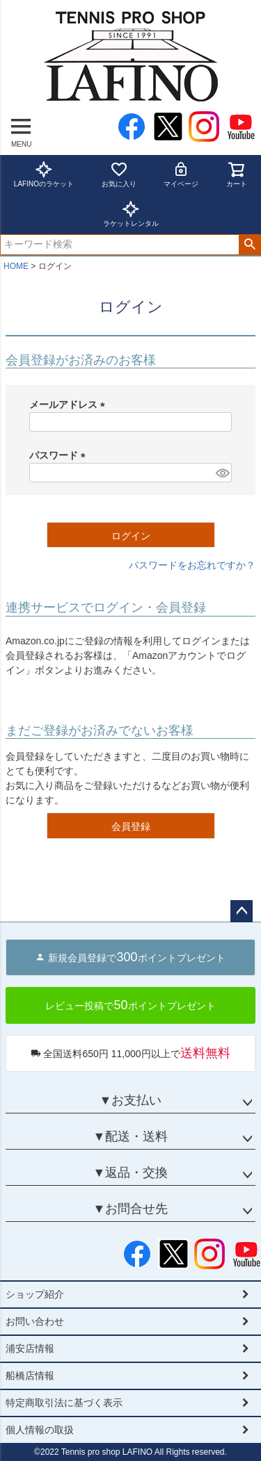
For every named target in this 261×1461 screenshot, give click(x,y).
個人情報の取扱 (40, 1429)
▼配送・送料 (130, 1136)
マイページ (181, 174)
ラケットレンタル (131, 213)
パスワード (59, 455)
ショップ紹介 (35, 1294)
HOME (16, 266)
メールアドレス (69, 404)
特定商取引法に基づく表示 (64, 1402)
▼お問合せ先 (130, 1209)
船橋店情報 (30, 1375)
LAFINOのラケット (44, 174)
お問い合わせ (35, 1321)
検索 (249, 244)
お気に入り (119, 174)
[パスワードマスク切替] (221, 473)
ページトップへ (241, 911)
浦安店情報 (30, 1348)
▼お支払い (131, 1100)
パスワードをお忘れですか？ (192, 565)
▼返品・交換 (130, 1173)
